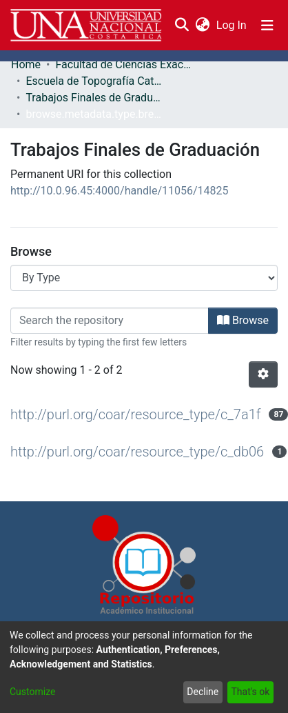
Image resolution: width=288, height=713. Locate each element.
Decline (202, 691)
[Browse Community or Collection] (144, 278)
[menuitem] (202, 25)
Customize (32, 691)
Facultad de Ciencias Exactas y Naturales (124, 64)
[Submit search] (181, 25)
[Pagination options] (263, 374)
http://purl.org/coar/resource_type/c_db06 (137, 451)
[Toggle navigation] (267, 25)
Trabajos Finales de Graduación (94, 97)
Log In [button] (232, 25)
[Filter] (109, 321)
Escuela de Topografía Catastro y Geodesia (94, 81)
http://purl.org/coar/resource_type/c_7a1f (135, 414)
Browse (243, 320)
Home (26, 64)
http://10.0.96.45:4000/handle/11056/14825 (119, 190)
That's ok (250, 691)
